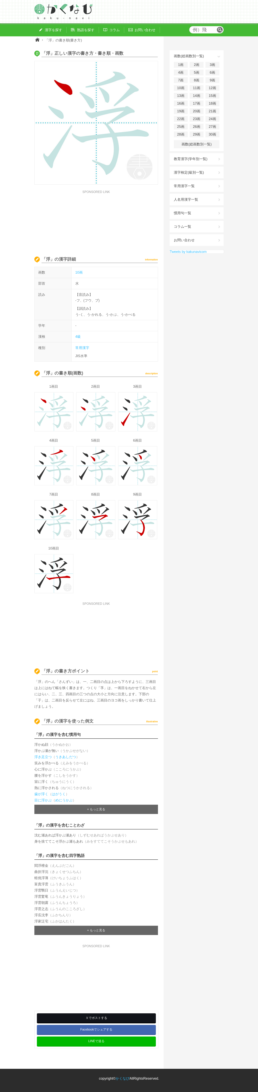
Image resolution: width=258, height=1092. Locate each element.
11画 (196, 88)
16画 (180, 103)
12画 (212, 88)
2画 (196, 65)
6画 (212, 72)
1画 (180, 65)
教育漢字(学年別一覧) (190, 159)
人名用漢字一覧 (186, 199)
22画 (180, 119)
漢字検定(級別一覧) (189, 172)
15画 (212, 96)
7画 (180, 80)
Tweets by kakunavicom (188, 252)
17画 (196, 103)
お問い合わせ (184, 240)
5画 (196, 72)
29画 (196, 134)
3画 (212, 65)
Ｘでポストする (96, 1017)
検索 (220, 30)
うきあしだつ (65, 757)
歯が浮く (41, 794)
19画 (180, 111)
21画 (212, 111)
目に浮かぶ (43, 800)
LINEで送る (96, 1041)
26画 (196, 127)
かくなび (123, 1078)
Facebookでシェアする (96, 1029)
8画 (196, 80)
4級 (78, 337)
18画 (212, 103)
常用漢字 (82, 348)
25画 (180, 127)
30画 (212, 134)
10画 (79, 272)
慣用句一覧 (182, 213)
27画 (212, 127)
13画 (180, 96)
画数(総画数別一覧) (197, 144)
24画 (212, 119)
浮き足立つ (43, 757)
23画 (196, 119)
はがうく (59, 794)
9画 (212, 80)
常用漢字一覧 (184, 186)
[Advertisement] (96, 221)
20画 (196, 111)
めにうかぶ (64, 800)
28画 (180, 134)
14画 (196, 96)
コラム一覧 (182, 227)
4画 (180, 72)
